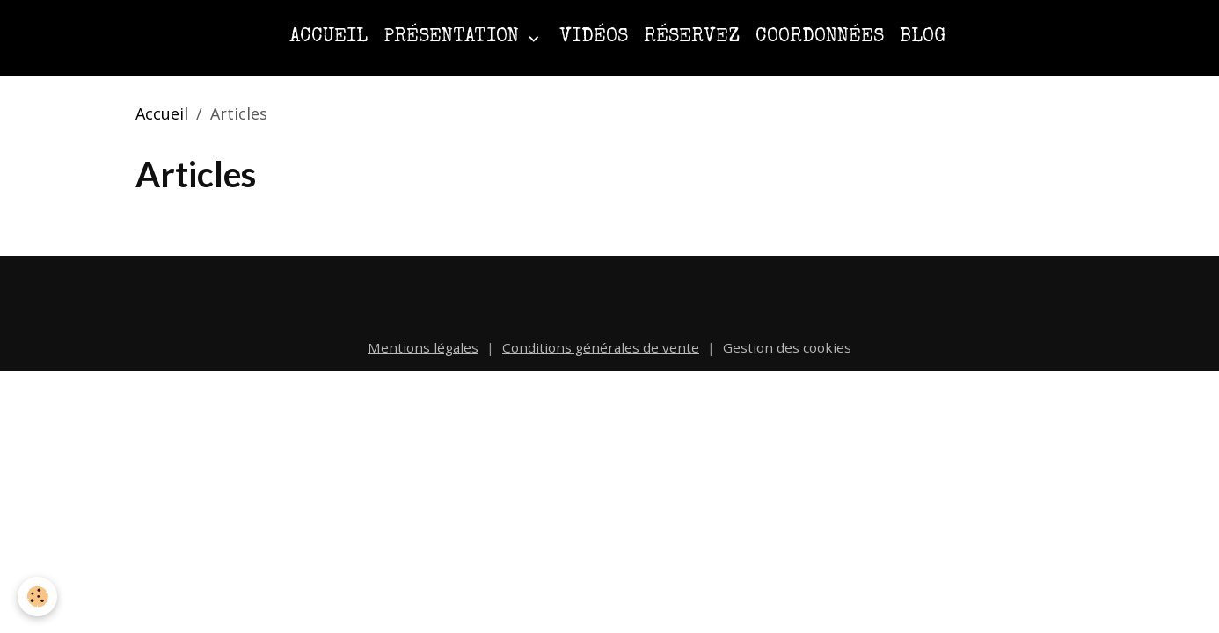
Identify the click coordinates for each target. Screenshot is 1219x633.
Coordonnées (819, 37)
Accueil (328, 37)
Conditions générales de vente (600, 347)
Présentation (453, 37)
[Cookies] (37, 596)
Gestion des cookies (787, 347)
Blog (922, 37)
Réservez (692, 37)
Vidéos (593, 37)
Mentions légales (423, 347)
